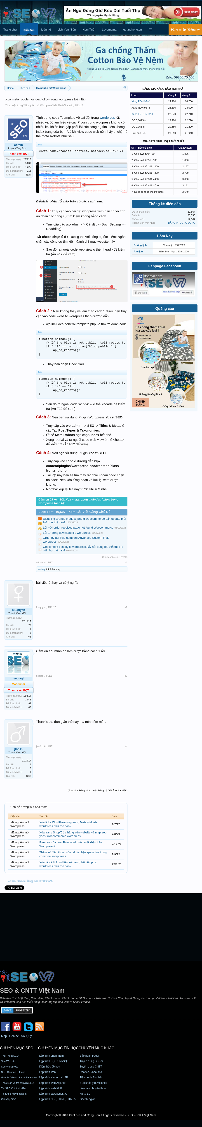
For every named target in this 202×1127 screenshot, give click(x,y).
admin (69, 105)
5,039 (28, 163)
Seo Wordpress (9, 1066)
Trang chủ (10, 29)
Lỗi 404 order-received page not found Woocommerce (78, 527)
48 (29, 707)
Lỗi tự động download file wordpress (67, 532)
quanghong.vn (132, 29)
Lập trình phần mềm (51, 1055)
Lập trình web (47, 1072)
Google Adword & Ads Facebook (19, 1077)
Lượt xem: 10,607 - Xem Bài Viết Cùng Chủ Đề (74, 512)
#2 (126, 607)
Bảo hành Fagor (89, 1055)
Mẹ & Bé (85, 1093)
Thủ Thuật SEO (10, 1055)
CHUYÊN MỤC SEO (16, 1048)
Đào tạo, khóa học (91, 1072)
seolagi (41, 569)
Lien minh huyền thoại (93, 1088)
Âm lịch (138, 251)
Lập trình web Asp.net (52, 1082)
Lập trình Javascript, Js (53, 1093)
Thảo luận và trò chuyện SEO (17, 1083)
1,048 (28, 699)
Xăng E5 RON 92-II (142, 114)
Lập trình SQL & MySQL (53, 1061)
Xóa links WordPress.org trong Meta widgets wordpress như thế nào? (68, 824)
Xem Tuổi (88, 29)
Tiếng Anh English (91, 1077)
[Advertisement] (101, 927)
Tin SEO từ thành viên (13, 1088)
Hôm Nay (164, 236)
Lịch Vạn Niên (67, 29)
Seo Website (8, 1061)
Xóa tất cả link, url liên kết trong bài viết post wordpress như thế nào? (67, 864)
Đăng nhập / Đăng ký (185, 29)
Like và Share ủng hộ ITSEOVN (29, 881)
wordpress (107, 117)
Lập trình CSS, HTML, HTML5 (57, 1099)
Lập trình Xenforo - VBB (53, 1077)
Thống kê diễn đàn (165, 204)
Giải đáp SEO (8, 1099)
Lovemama (109, 29)
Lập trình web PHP (50, 1088)
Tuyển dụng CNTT (91, 1066)
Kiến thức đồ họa (49, 1066)
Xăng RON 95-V (140, 101)
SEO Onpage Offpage (13, 1072)
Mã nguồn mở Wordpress (38, 105)
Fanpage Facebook (164, 266)
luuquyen (18, 610)
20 (29, 625)
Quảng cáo (164, 309)
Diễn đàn (29, 30)
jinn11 (18, 749)
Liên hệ (46, 29)
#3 (126, 675)
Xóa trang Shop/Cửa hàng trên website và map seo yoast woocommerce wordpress (72, 834)
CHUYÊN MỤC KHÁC (96, 1048)
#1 (126, 562)
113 (29, 171)
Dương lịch (140, 245)
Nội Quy (26, 1036)
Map (4, 1036)
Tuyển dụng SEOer (91, 1061)
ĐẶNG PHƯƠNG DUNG (181, 222)
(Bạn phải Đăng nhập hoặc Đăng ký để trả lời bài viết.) (97, 790)
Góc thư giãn (87, 1099)
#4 (126, 746)
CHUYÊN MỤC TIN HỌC (58, 1048)
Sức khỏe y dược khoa (93, 1082)
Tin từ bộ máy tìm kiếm (14, 1093)
